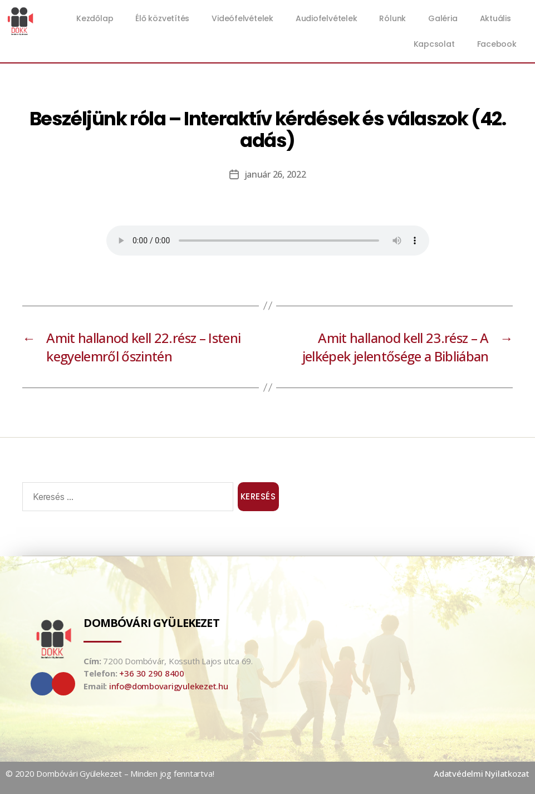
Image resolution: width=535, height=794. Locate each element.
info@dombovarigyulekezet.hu (168, 686)
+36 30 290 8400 (151, 673)
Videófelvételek (242, 18)
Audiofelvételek (326, 18)
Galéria (442, 18)
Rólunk (392, 18)
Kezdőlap (94, 18)
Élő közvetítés (162, 18)
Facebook (497, 44)
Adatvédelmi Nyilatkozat (481, 773)
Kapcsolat (434, 44)
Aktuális (498, 18)
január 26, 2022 (275, 174)
